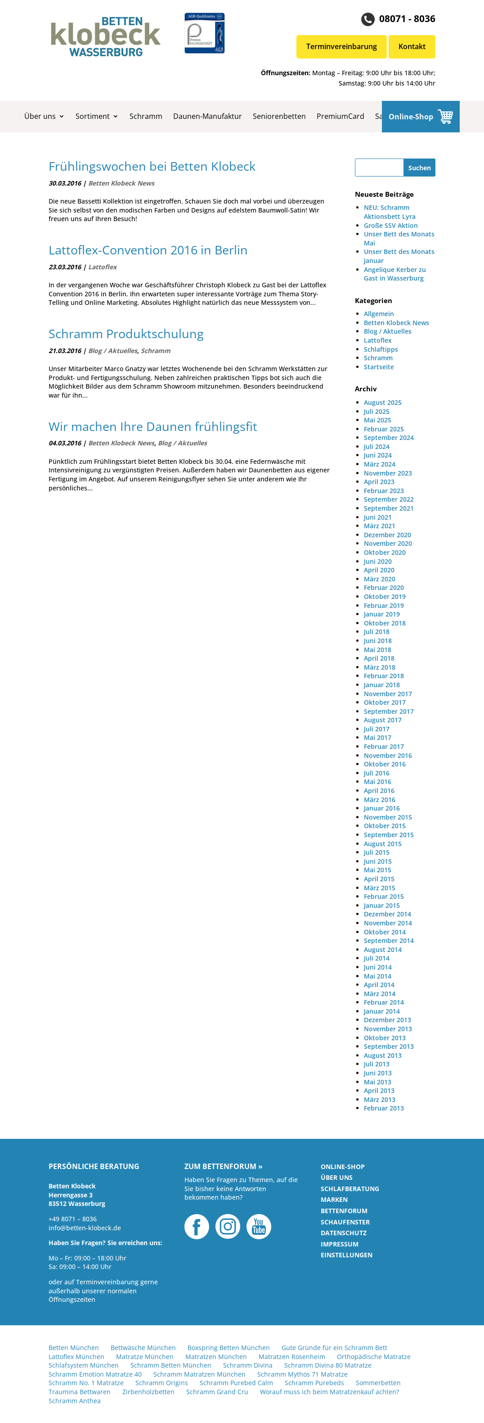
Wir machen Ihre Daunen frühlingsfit (153, 426)
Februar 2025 (384, 429)
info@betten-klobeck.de (85, 1228)
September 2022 (389, 499)
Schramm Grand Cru (217, 1391)
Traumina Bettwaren (80, 1391)
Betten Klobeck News (121, 183)
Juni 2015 (378, 861)
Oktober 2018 (385, 623)
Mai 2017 (377, 737)
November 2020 (388, 543)
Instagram (227, 1226)
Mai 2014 (377, 976)
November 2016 (388, 755)
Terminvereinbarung (341, 46)
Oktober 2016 (385, 764)
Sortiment (93, 116)
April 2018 (379, 658)
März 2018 (379, 667)
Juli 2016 (377, 773)
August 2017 (383, 720)
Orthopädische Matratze (374, 1356)
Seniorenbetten (279, 116)
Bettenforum (344, 1210)
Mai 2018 (377, 649)
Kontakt (412, 46)
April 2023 (379, 481)
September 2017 (389, 711)
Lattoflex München (76, 1356)
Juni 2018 (378, 640)
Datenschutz (344, 1232)
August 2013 (383, 1055)
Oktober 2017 (385, 702)
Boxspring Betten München (229, 1347)
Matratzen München (216, 1356)
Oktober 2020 (385, 552)
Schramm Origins (161, 1382)
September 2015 (389, 834)
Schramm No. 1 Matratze (86, 1382)
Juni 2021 (378, 517)
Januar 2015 (382, 905)
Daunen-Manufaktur (207, 116)
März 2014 (379, 993)
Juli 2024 (377, 446)
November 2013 (388, 1028)
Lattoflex (102, 267)
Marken (334, 1199)
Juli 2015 (377, 852)
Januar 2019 (382, 614)
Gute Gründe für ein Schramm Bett (334, 1347)
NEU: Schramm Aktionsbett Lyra (390, 212)
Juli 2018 (377, 631)
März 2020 (379, 579)
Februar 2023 (384, 490)
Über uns (40, 116)
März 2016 (379, 799)
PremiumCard (340, 116)
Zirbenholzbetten (148, 1391)
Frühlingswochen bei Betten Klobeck (152, 166)
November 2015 (388, 817)
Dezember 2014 (387, 914)
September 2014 (389, 940)
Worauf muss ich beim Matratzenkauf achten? (329, 1391)
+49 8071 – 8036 (73, 1219)
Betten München (74, 1347)
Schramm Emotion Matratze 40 (95, 1374)
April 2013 (379, 1090)
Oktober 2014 (385, 932)
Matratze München (145, 1356)
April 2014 (379, 984)
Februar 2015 (384, 896)
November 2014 (388, 923)
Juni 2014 (378, 967)
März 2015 (379, 888)
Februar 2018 (384, 675)
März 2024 (379, 464)
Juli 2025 (377, 411)
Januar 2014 (382, 1011)
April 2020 (379, 570)
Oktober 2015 (385, 825)
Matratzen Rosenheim (292, 1356)
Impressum (340, 1244)
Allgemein (379, 313)
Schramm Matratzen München (199, 1374)
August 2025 (383, 402)
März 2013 (379, 1099)
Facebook (196, 1226)
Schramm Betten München (170, 1365)
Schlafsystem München (84, 1365)
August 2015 (383, 843)
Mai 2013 (377, 1082)
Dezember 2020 (387, 534)
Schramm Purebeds (314, 1382)
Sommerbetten (378, 1382)
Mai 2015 (377, 870)
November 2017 (388, 693)
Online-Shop (411, 117)
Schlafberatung (350, 1188)
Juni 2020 (378, 561)
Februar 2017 (384, 746)
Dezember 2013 (387, 1019)
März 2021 (379, 525)
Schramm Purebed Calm (236, 1382)
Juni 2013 (378, 1073)
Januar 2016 (382, 808)
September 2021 (389, 508)
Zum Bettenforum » (223, 1166)
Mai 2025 (377, 420)
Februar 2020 (384, 587)
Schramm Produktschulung (126, 334)
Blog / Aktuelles (112, 350)
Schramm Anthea (75, 1400)
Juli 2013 (377, 1064)
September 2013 (389, 1046)
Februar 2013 (384, 1108)
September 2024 (389, 437)
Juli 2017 (377, 729)
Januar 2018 (382, 684)
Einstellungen (346, 1255)
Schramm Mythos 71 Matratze (302, 1374)
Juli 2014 (377, 958)
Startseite (379, 367)
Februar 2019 (384, 605)
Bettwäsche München (143, 1347)
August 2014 (383, 949)
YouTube (258, 1226)
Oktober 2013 (385, 1037)
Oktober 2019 (385, 596)
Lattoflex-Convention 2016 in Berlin (148, 250)
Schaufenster (345, 1222)
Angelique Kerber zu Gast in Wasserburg (395, 274)
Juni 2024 (378, 455)
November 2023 (388, 473)
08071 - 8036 (407, 18)
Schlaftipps (381, 349)
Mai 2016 (377, 781)
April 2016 (379, 790)
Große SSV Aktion (391, 225)
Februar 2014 (384, 1002)
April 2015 (379, 879)
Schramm (146, 116)
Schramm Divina (248, 1365)
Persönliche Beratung (94, 1166)
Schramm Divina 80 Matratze (328, 1365)
